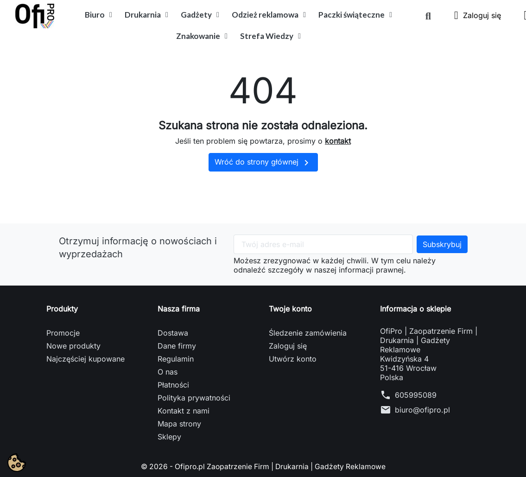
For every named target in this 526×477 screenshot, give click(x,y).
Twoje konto (290, 308)
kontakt (338, 141)
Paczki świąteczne (355, 14)
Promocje (63, 332)
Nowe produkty (73, 345)
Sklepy (169, 436)
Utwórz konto (293, 358)
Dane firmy (177, 345)
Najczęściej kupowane (85, 358)
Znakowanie (202, 36)
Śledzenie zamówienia (308, 332)
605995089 (416, 395)
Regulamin (176, 358)
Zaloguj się (288, 345)
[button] (428, 16)
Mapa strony (179, 423)
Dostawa (173, 332)
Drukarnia (146, 14)
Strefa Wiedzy (270, 36)
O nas (167, 371)
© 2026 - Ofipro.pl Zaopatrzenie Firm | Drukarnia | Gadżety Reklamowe (263, 466)
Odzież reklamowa (269, 14)
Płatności (173, 384)
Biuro (98, 14)
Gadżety (200, 14)
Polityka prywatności (194, 397)
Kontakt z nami (183, 410)
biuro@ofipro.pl (422, 409)
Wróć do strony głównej (263, 162)
